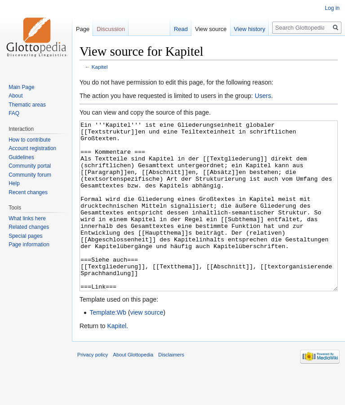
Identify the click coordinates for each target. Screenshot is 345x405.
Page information (29, 244)
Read (181, 29)
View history (249, 29)
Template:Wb (107, 346)
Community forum (30, 175)
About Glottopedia (133, 388)
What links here (27, 218)
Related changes (29, 227)
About (15, 96)
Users (263, 95)
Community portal (30, 166)
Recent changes (28, 192)
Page (82, 29)
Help (14, 183)
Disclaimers (171, 388)
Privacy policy (92, 388)
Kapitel (100, 67)
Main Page (21, 87)
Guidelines (21, 157)
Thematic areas (27, 105)
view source (147, 346)
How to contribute (29, 140)
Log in (332, 8)
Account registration (32, 148)
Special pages (25, 236)
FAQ (14, 113)
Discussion (111, 29)
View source (211, 29)
